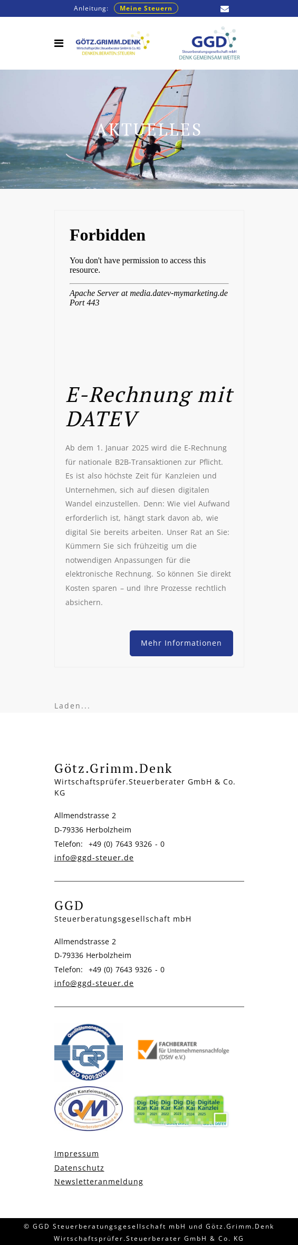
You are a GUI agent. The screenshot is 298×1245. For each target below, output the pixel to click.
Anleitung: (126, 8)
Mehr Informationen (181, 643)
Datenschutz (79, 1168)
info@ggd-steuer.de (94, 858)
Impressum (76, 1153)
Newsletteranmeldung (98, 1181)
